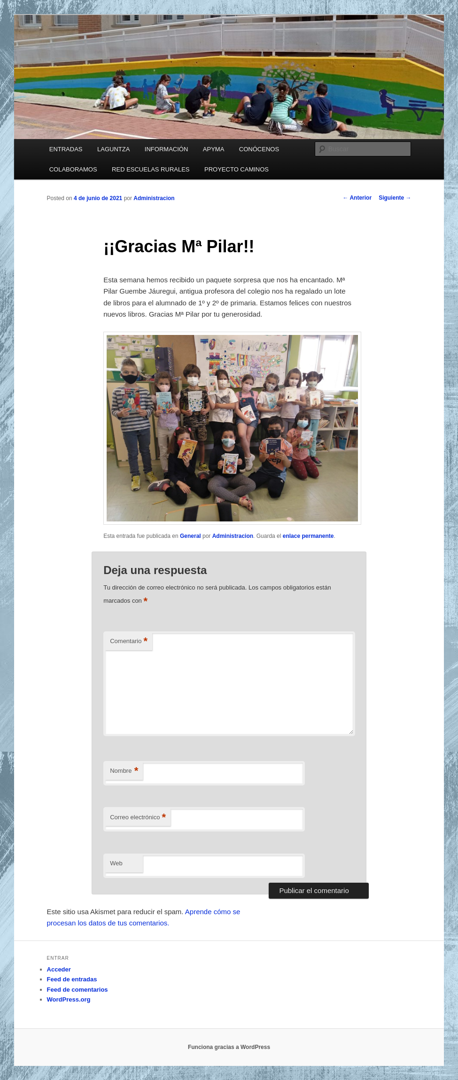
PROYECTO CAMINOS (236, 169)
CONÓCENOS (259, 149)
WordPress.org (69, 999)
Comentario (128, 641)
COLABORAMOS (73, 169)
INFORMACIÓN (166, 149)
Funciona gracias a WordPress (229, 1047)
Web (116, 863)
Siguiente (395, 197)
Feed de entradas (72, 979)
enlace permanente (308, 536)
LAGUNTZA (113, 149)
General (190, 536)
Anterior (357, 197)
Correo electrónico (138, 817)
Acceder (59, 969)
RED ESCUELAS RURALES (150, 169)
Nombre (124, 771)
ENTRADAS (66, 149)
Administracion (153, 198)
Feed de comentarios (77, 989)
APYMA (214, 149)
